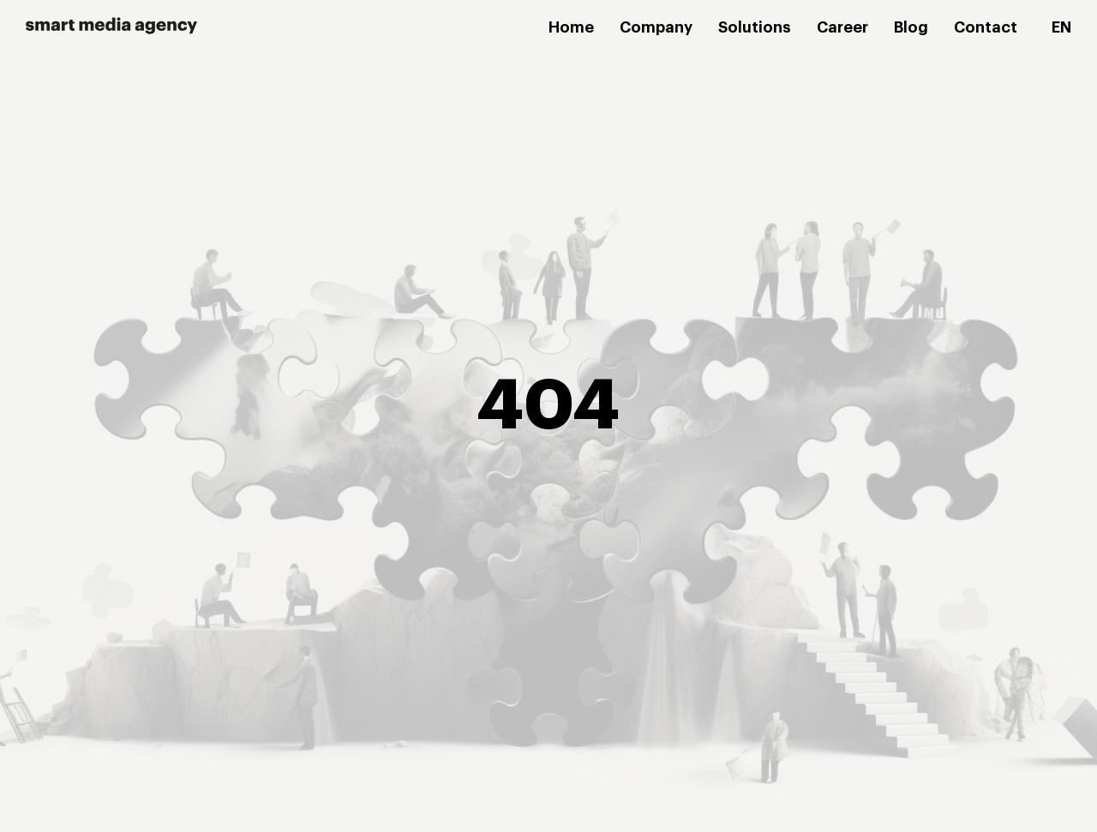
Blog (911, 27)
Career (842, 27)
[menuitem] (1061, 28)
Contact (985, 27)
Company (656, 27)
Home (571, 27)
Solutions (754, 27)
